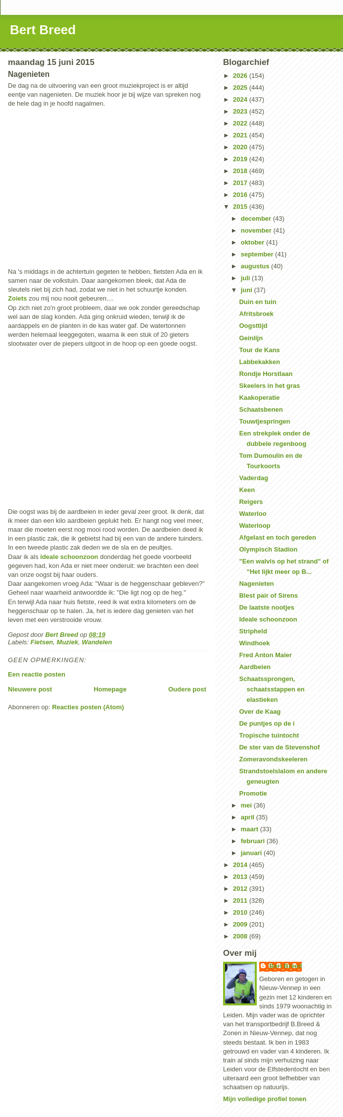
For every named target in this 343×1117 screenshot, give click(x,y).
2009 (241, 924)
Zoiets (17, 298)
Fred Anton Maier (265, 655)
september (258, 254)
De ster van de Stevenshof (279, 747)
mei (247, 805)
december (257, 218)
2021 (241, 135)
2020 (241, 147)
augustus (256, 266)
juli (246, 278)
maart (250, 829)
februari (254, 841)
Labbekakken (259, 362)
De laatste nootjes (266, 607)
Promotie (253, 793)
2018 (241, 171)
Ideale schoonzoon (268, 619)
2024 (241, 99)
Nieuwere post (30, 689)
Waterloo (252, 513)
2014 (241, 865)
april (248, 817)
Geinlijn (251, 338)
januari (252, 853)
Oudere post (187, 689)
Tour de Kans (259, 350)
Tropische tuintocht (269, 735)
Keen (247, 490)
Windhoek (254, 643)
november (257, 230)
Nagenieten (256, 583)
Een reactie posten (36, 674)
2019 (241, 159)
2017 (241, 182)
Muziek (67, 642)
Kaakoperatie (259, 397)
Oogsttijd (253, 325)
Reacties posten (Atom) (88, 707)
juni (247, 290)
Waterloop (254, 525)
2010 (241, 912)
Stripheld (253, 631)
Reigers (251, 501)
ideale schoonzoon (69, 556)
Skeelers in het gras (269, 385)
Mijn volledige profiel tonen (264, 1099)
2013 (241, 876)
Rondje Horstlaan (265, 373)
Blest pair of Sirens (268, 595)
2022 (241, 123)
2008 (241, 936)
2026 (241, 75)
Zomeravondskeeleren (273, 759)
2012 (241, 888)
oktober (253, 242)
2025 (241, 87)
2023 (241, 111)
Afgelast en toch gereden (277, 537)
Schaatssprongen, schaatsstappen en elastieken (271, 689)
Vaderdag (253, 478)
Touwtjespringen (264, 421)
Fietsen (42, 642)
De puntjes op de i (266, 723)
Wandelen (97, 642)
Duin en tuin (257, 302)
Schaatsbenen (261, 409)
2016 (241, 194)
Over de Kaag (260, 711)
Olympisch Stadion (268, 549)
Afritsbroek (256, 313)
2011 (241, 900)
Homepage (110, 689)
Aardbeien (255, 667)
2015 (241, 206)
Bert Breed (43, 29)
